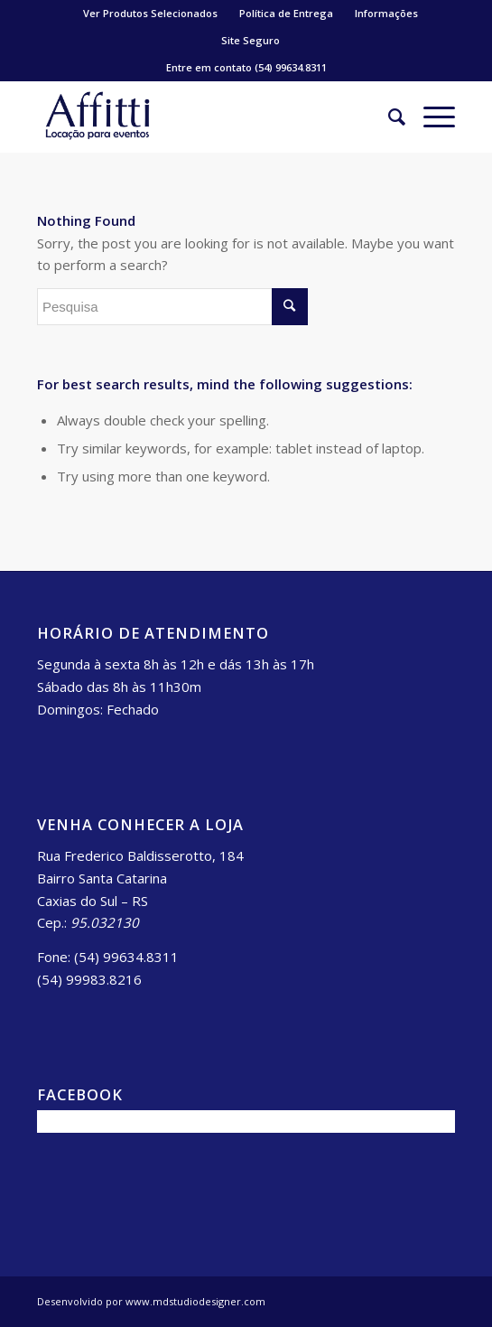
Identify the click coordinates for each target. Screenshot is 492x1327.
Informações (386, 13)
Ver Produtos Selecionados (150, 13)
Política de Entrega (286, 13)
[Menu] (430, 116)
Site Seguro (250, 40)
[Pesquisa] (387, 116)
